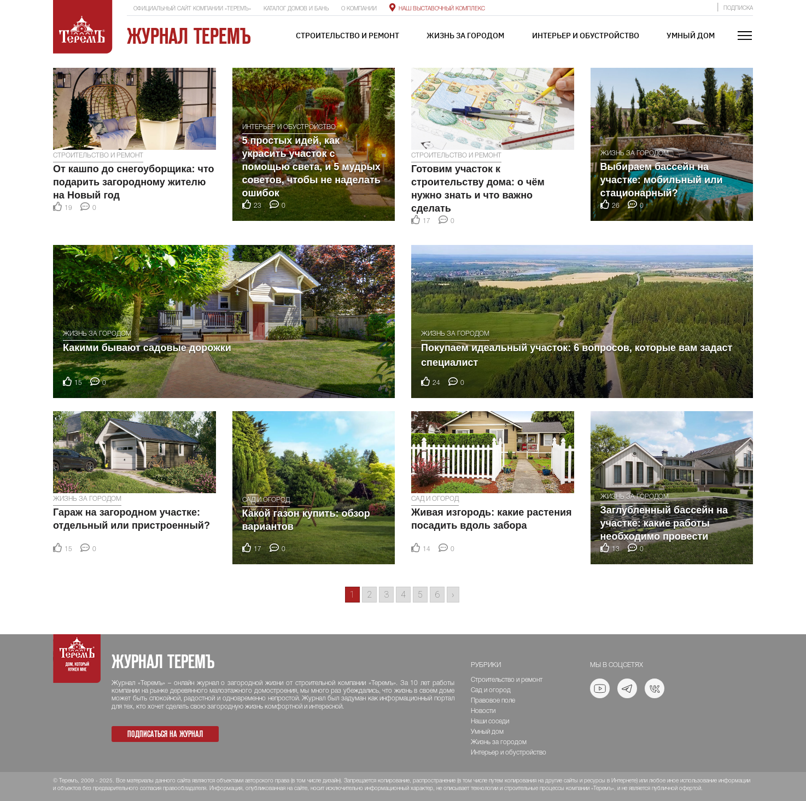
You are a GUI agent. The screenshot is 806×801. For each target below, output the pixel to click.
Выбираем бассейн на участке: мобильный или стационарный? (661, 179)
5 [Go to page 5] (420, 594)
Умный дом (691, 35)
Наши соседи (490, 721)
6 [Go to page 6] (437, 594)
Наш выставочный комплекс (437, 9)
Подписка (738, 8)
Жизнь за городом (465, 35)
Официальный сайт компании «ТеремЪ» (192, 9)
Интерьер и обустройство (585, 35)
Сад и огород (266, 500)
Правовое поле (493, 701)
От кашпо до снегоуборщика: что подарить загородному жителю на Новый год (133, 182)
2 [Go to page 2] (369, 594)
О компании (359, 9)
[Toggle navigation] (745, 36)
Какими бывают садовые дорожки (147, 347)
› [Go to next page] (453, 594)
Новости (483, 711)
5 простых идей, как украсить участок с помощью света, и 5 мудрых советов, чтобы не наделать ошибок (311, 166)
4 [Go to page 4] (403, 594)
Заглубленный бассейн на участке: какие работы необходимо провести (664, 523)
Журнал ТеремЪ (189, 36)
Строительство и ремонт (347, 35)
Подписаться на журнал (165, 734)
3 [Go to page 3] (386, 594)
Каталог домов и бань (296, 9)
